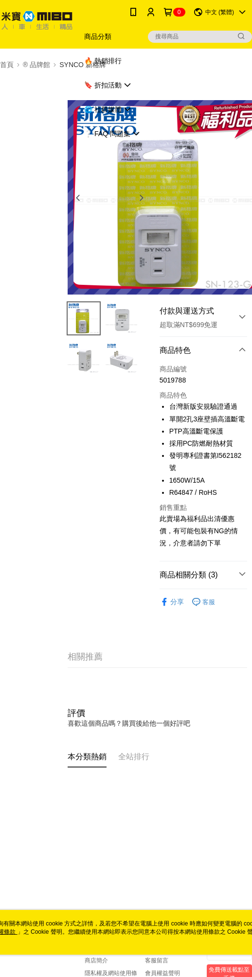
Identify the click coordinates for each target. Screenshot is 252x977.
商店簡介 (96, 960)
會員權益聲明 (162, 973)
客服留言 (156, 960)
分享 (172, 602)
